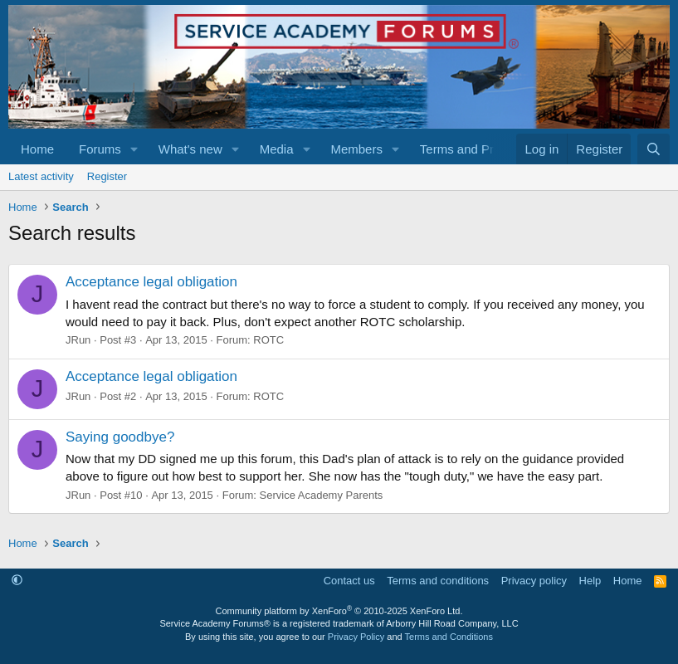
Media (277, 149)
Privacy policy (534, 580)
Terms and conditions (438, 580)
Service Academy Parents (321, 495)
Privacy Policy (356, 637)
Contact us (349, 580)
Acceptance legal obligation (151, 282)
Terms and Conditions (449, 637)
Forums (100, 149)
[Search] (653, 149)
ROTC (268, 340)
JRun (78, 340)
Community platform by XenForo (339, 611)
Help (590, 580)
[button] (134, 149)
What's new (190, 149)
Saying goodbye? (120, 437)
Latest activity (41, 176)
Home (37, 149)
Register (107, 176)
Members (356, 149)
